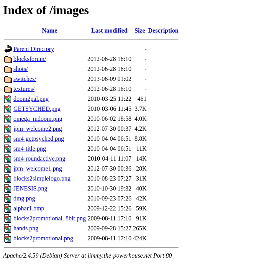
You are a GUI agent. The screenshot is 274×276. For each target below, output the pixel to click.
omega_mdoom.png (37, 118)
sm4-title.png (29, 148)
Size (140, 30)
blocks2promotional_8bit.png (49, 218)
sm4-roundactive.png (39, 158)
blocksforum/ (29, 59)
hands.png (25, 228)
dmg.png (24, 198)
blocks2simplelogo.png (42, 178)
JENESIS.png (30, 188)
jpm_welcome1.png (37, 168)
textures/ (23, 88)
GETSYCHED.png (37, 108)
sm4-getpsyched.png (38, 138)
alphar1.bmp (28, 208)
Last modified (109, 30)
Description (163, 30)
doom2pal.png (31, 98)
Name (49, 30)
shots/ (20, 69)
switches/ (24, 79)
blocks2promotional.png (43, 238)
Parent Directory (33, 49)
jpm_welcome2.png (37, 128)
